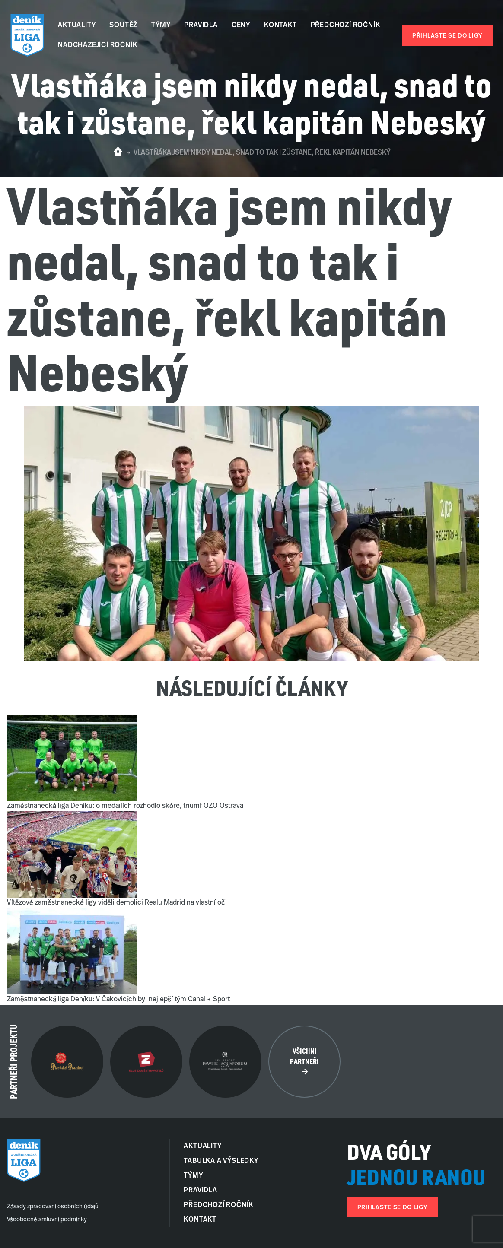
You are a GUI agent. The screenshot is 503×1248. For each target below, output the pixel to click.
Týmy (160, 25)
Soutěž (123, 25)
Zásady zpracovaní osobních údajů (53, 1207)
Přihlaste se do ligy (447, 36)
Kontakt (280, 25)
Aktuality (77, 25)
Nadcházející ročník (97, 45)
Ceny (241, 25)
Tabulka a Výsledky (221, 1161)
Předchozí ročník (345, 25)
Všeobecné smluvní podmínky (47, 1219)
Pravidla (200, 25)
